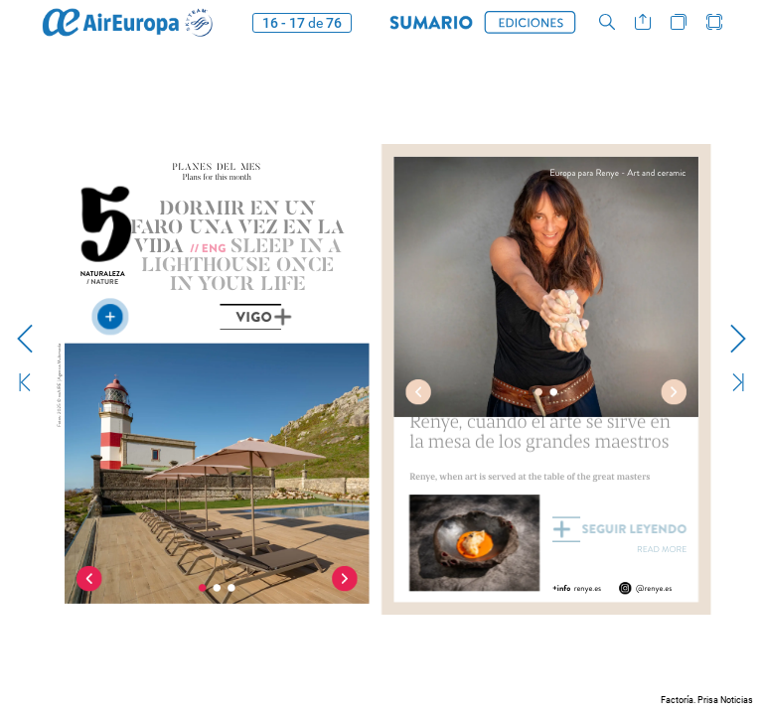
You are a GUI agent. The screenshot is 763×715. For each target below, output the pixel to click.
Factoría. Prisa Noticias (707, 700)
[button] (431, 22)
